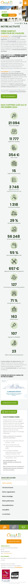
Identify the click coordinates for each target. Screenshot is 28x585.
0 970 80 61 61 (18, 567)
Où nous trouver (7, 487)
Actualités (5, 510)
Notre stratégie (7, 496)
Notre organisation (8, 492)
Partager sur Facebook (24, 23)
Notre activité (7, 483)
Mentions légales (21, 582)
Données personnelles (14, 583)
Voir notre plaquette (9, 96)
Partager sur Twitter (22, 23)
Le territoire (6, 514)
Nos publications (7, 505)
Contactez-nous (14, 541)
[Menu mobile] (20, 2)
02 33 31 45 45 (8, 553)
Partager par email (20, 23)
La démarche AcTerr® (9, 403)
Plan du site (13, 582)
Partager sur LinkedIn (26, 23)
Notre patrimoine (8, 501)
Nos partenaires (6, 582)
